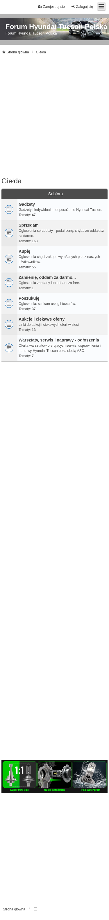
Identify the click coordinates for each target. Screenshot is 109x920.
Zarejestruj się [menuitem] (51, 6)
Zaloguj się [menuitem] (82, 6)
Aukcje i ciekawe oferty (42, 319)
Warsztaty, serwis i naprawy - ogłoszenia (59, 340)
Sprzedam (29, 225)
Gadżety (27, 204)
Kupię (24, 251)
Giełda (11, 181)
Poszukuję (29, 298)
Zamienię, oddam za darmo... (47, 277)
